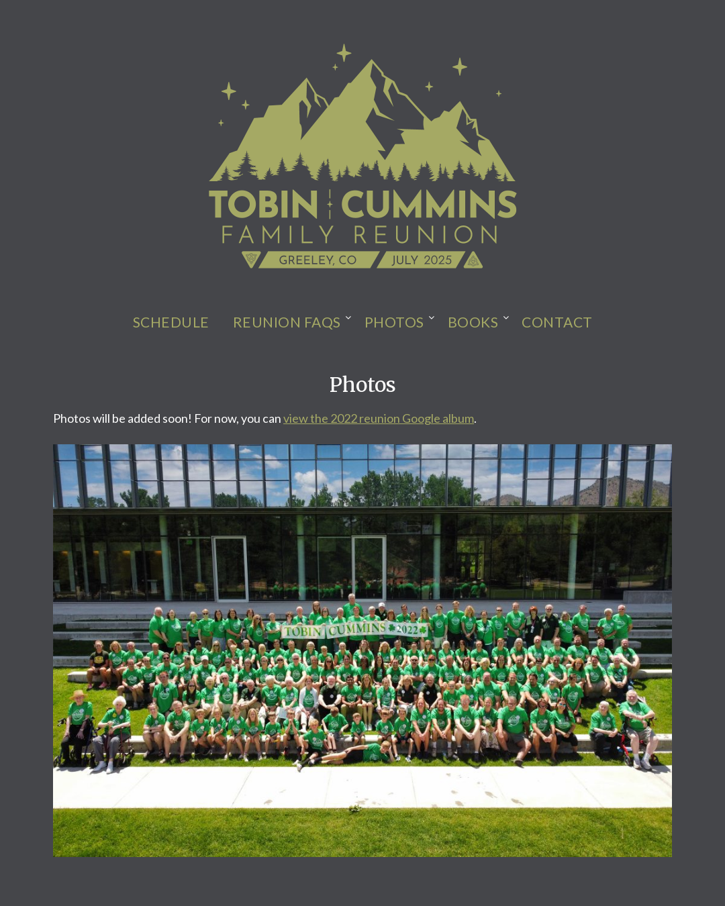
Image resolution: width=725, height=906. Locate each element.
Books (473, 321)
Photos (394, 321)
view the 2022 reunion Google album (378, 418)
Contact (557, 321)
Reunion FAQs (287, 321)
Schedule (171, 321)
